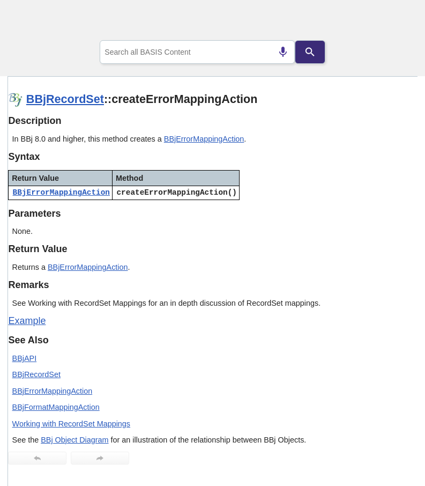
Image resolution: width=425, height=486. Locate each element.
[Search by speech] (283, 52)
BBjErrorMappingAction (204, 139)
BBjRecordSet (65, 99)
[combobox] (197, 52)
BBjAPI (24, 358)
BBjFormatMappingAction (56, 407)
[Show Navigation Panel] (395, 22)
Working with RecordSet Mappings (71, 423)
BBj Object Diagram (74, 440)
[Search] (310, 52)
